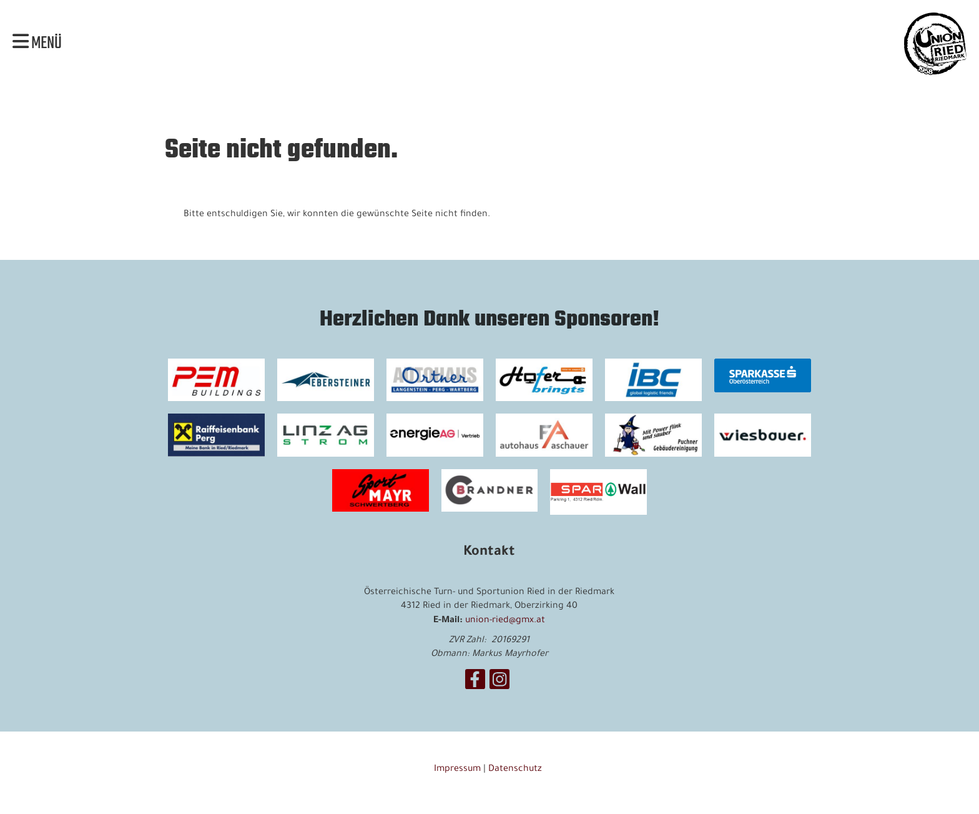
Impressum (457, 770)
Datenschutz (516, 770)
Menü (37, 44)
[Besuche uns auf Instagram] (499, 686)
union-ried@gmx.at (505, 621)
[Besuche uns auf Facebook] (475, 686)
